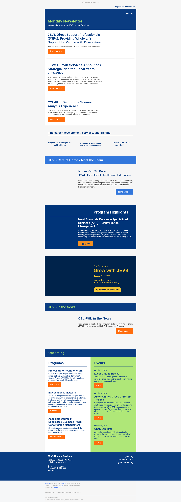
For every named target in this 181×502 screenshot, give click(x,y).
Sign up (61, 485)
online (56, 487)
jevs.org (51, 470)
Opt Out (63, 483)
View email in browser (90, 2)
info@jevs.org (59, 466)
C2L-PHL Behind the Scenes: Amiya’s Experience (70, 104)
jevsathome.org (125, 462)
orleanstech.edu (125, 459)
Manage (47, 483)
